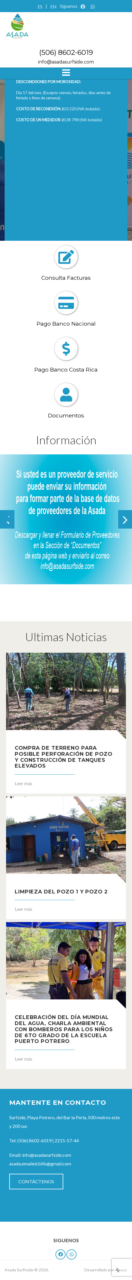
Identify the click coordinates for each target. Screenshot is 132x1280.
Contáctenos (36, 1181)
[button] (4, 519)
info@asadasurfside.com (66, 62)
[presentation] (125, 519)
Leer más (23, 783)
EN (53, 6)
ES (40, 6)
